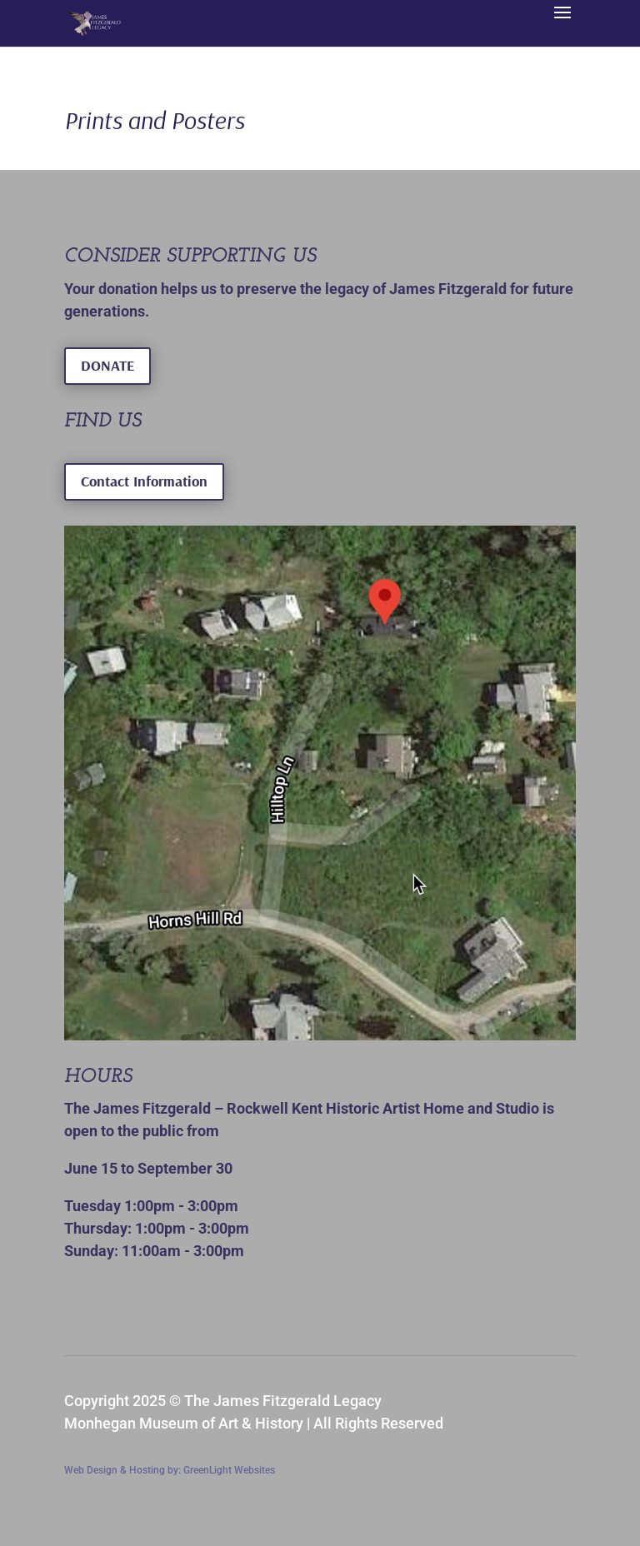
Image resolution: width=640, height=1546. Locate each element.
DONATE (107, 365)
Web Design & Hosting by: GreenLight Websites (169, 1470)
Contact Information (144, 481)
